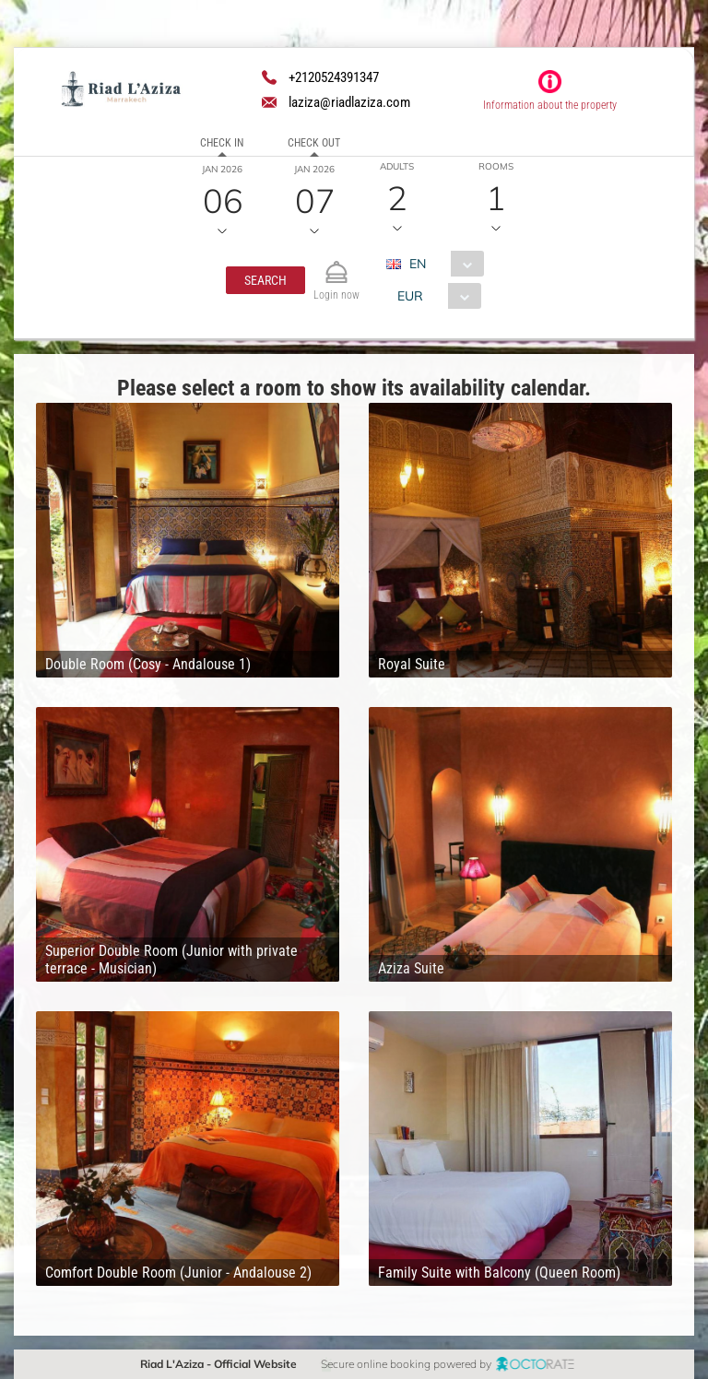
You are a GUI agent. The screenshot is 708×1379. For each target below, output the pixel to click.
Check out (314, 142)
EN (416, 263)
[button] (265, 280)
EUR (409, 296)
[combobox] (441, 264)
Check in (221, 142)
